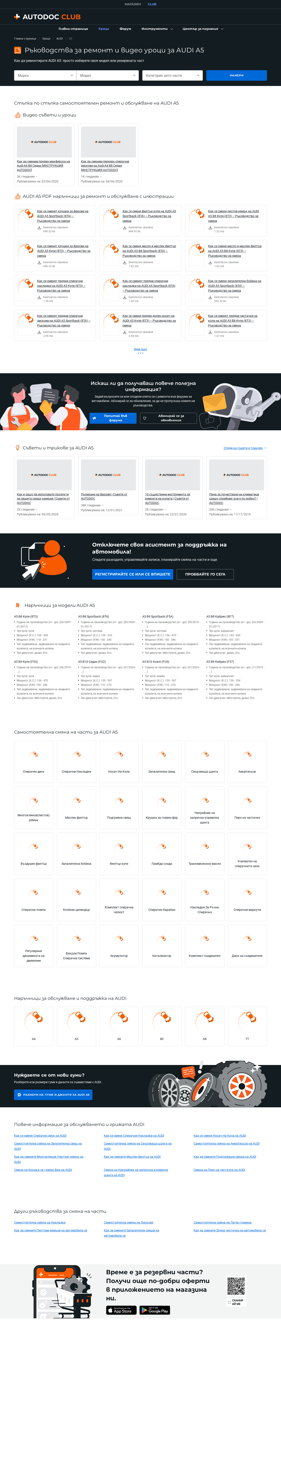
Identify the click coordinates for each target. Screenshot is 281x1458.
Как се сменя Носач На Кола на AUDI (220, 1135)
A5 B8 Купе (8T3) (26, 616)
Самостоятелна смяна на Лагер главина (223, 1222)
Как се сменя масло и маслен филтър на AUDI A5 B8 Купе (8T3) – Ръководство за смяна (235, 251)
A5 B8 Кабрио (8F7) (220, 616)
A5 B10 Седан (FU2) (92, 661)
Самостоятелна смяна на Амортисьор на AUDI (227, 1143)
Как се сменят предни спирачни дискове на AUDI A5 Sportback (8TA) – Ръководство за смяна (63, 320)
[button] (157, 29)
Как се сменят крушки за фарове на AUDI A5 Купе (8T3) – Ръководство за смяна (63, 251)
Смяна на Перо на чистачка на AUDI (219, 1170)
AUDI (59, 38)
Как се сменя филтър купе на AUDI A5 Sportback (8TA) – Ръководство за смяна (149, 216)
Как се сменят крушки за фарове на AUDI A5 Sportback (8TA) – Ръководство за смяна (62, 216)
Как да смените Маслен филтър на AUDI (132, 1156)
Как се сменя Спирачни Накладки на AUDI (134, 1135)
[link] (73, 29)
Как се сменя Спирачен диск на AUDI (40, 1135)
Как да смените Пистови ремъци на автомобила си (50, 1230)
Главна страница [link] (25, 38)
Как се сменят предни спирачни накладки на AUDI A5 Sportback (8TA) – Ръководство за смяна (148, 286)
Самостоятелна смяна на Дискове (128, 1222)
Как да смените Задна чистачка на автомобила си (230, 1230)
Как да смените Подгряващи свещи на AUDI (225, 1156)
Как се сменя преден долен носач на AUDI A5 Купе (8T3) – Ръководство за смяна (149, 320)
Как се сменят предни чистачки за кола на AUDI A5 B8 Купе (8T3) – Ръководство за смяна (233, 320)
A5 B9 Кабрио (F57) (220, 661)
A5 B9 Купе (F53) (26, 661)
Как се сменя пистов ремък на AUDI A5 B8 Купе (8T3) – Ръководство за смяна (233, 216)
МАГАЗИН (133, 4)
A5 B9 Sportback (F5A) (157, 616)
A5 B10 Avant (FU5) (155, 661)
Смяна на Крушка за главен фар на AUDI (43, 1170)
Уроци (46, 38)
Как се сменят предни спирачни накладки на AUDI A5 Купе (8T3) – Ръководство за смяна (61, 286)
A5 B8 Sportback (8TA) (93, 616)
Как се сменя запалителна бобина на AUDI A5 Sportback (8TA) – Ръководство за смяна (234, 286)
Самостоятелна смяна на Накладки (39, 1222)
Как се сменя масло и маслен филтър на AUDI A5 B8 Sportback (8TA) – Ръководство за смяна (149, 251)
